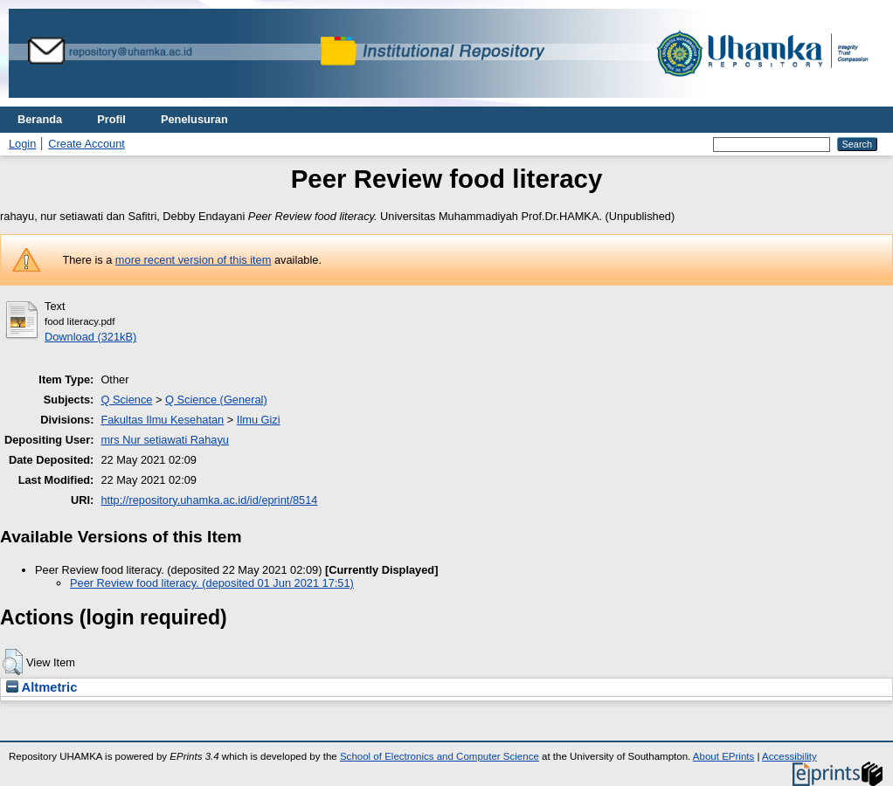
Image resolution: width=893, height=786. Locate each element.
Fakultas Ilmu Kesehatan (162, 419)
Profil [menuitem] (111, 119)
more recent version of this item (193, 259)
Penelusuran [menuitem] (194, 119)
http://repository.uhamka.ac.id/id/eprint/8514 (208, 500)
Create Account (86, 143)
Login (22, 143)
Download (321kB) (90, 336)
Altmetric (41, 687)
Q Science (126, 399)
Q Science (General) (216, 399)
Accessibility (789, 756)
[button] (13, 662)
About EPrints (723, 756)
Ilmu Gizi (258, 419)
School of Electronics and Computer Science (439, 756)
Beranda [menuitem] (39, 119)
